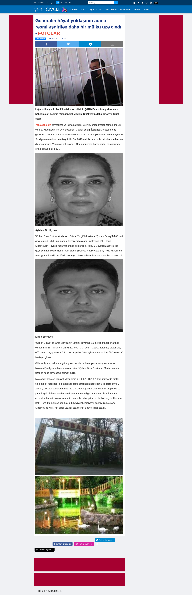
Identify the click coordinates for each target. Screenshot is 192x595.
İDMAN (137, 10)
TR (70, 3)
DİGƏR (146, 10)
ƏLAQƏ (50, 3)
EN (66, 3)
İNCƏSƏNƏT (125, 10)
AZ (58, 3)
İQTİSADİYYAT (96, 10)
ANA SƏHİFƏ (39, 3)
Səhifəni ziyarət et (62, 544)
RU (62, 3)
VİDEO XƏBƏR (111, 10)
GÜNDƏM (73, 10)
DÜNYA (84, 10)
